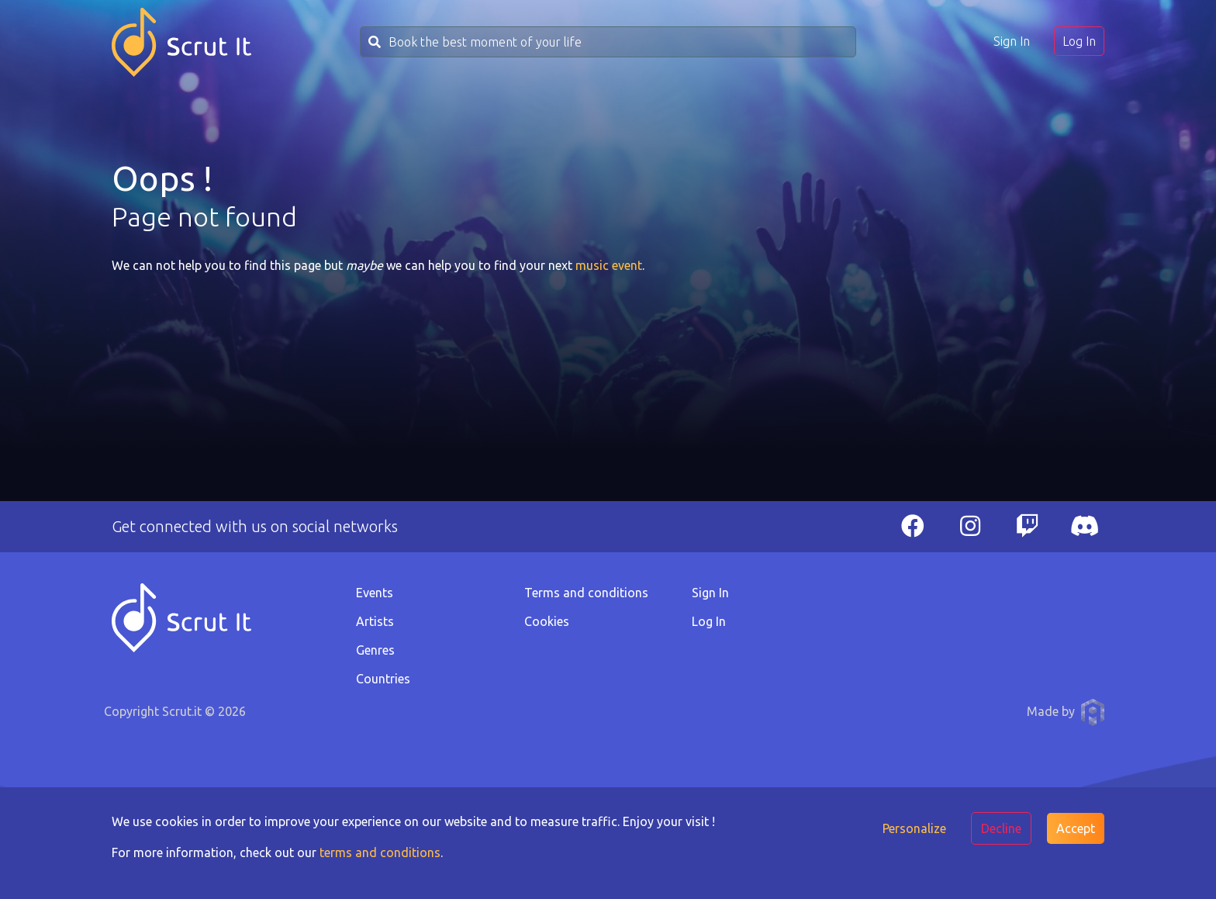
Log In (1079, 41)
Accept (1075, 828)
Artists (375, 621)
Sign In (1011, 41)
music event (608, 265)
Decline (1001, 828)
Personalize (914, 828)
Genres (375, 650)
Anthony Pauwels (1092, 712)
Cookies (546, 621)
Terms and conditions (586, 593)
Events (374, 593)
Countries (383, 679)
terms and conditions (380, 852)
